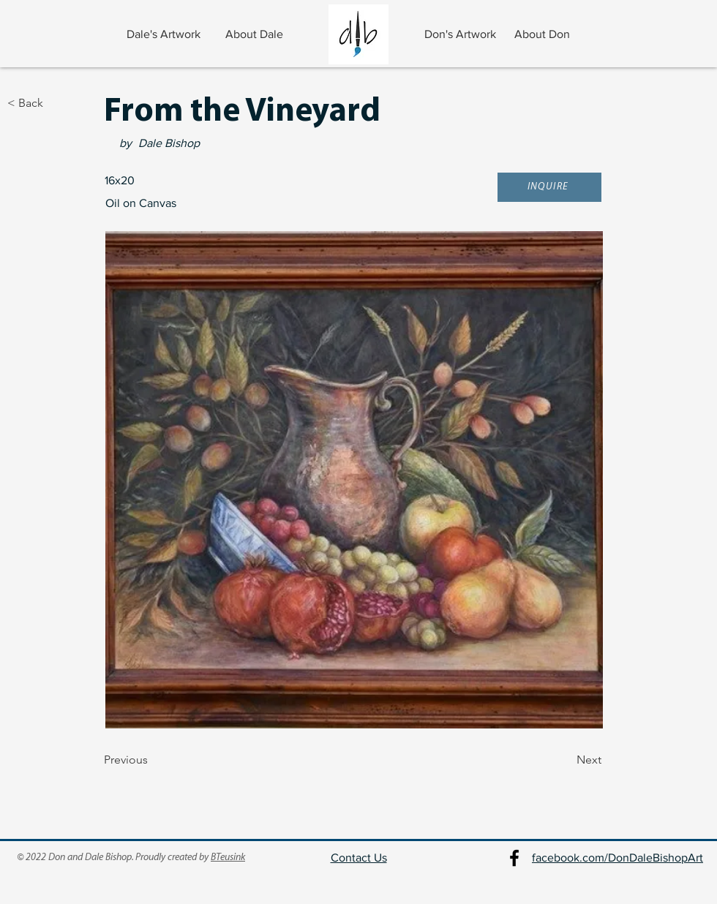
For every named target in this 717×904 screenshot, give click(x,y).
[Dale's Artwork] (165, 34)
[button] (549, 187)
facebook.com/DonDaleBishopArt (617, 857)
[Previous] (152, 760)
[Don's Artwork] (461, 34)
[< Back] (55, 103)
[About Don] (543, 34)
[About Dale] (255, 34)
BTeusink (228, 857)
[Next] (564, 760)
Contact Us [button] (359, 857)
